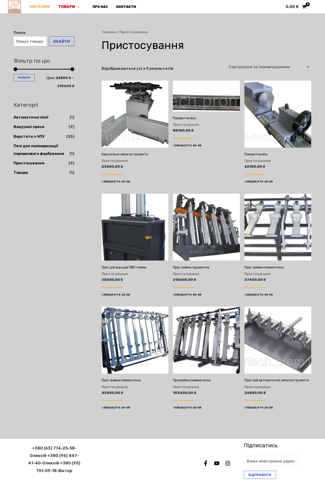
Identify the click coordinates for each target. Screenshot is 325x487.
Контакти (122, 7)
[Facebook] (205, 463)
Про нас (98, 7)
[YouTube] (216, 463)
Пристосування (29, 163)
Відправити (259, 475)
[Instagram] (227, 463)
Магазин (39, 6)
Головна (109, 32)
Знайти (61, 41)
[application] (76, 6)
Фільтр (24, 77)
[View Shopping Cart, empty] (296, 6)
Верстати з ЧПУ (29, 136)
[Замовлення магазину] (269, 67)
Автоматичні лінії (31, 117)
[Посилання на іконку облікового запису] (315, 7)
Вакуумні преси (29, 126)
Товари (68, 6)
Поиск (20, 32)
